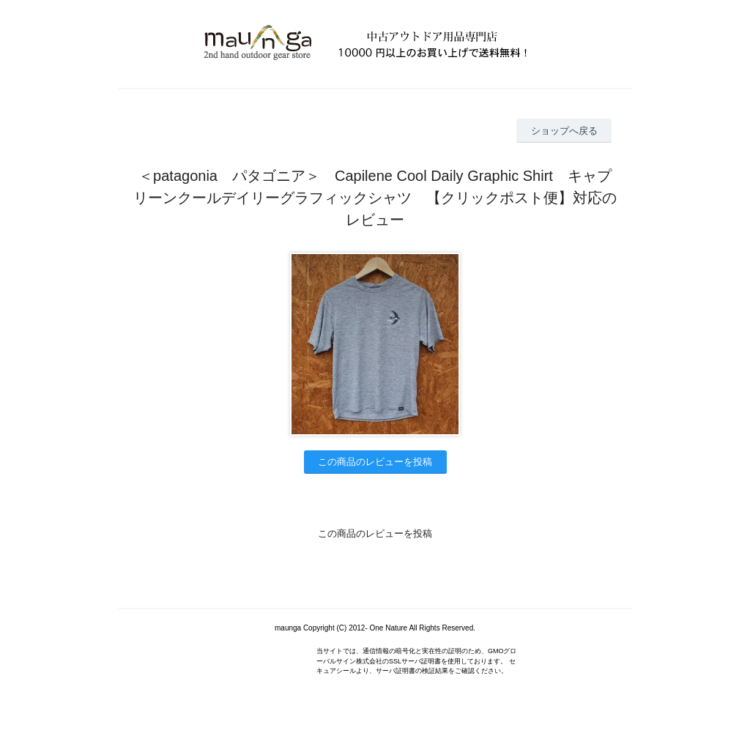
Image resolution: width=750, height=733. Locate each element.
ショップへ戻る (564, 130)
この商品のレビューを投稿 (375, 461)
